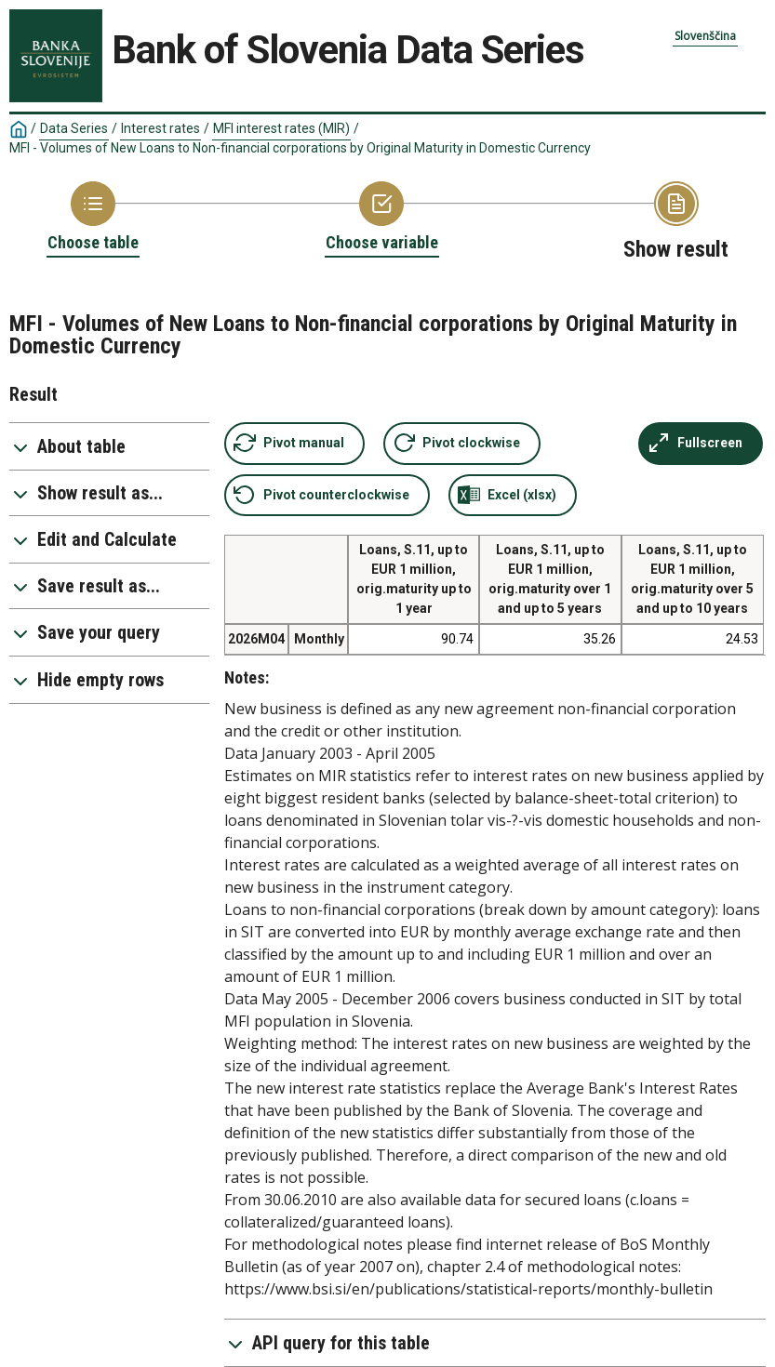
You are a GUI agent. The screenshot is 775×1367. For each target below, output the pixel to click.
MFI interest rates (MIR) (281, 128)
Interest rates (160, 128)
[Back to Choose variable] (382, 217)
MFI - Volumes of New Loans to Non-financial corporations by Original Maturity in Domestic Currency (300, 147)
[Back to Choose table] (93, 217)
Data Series (74, 128)
